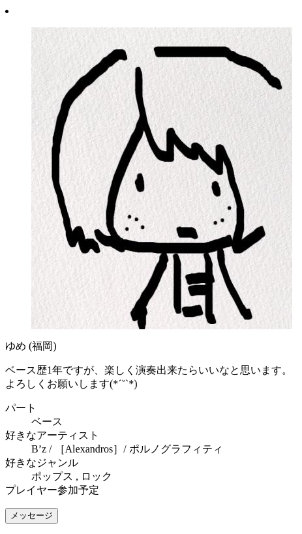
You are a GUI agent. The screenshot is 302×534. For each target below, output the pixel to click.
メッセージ (31, 515)
